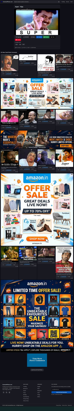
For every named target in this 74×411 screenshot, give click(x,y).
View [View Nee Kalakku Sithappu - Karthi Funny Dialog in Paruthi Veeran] (3, 170)
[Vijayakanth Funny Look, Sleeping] (64, 115)
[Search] (59, 2)
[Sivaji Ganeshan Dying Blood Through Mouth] (28, 157)
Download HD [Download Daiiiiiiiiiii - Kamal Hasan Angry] (8, 73)
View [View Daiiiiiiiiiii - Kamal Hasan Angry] (3, 73)
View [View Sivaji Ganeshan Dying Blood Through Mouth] (21, 169)
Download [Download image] (26, 37)
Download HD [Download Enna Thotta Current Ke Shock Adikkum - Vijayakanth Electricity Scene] (26, 264)
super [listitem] (17, 44)
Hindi (38, 388)
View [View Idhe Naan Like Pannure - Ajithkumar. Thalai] (3, 264)
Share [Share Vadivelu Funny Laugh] (50, 121)
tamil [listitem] (23, 44)
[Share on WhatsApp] (46, 37)
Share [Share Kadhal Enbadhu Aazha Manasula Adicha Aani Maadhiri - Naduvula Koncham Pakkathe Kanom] (50, 261)
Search (24, 390)
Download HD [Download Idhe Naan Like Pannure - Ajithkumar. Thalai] (8, 264)
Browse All (25, 388)
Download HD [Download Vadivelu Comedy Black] (45, 167)
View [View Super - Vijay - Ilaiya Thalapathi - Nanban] (58, 169)
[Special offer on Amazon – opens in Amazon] (37, 93)
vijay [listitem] (20, 44)
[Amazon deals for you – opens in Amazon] (37, 140)
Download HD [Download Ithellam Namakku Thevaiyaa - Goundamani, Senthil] (63, 69)
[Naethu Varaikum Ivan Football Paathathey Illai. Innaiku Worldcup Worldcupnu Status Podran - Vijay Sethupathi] (64, 260)
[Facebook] (3, 392)
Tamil (71, 1)
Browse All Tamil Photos (37, 369)
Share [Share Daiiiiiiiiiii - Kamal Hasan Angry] (14, 73)
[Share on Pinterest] (18, 40)
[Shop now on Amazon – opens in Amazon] (37, 209)
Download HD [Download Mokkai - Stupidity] (26, 63)
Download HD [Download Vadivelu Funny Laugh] (45, 121)
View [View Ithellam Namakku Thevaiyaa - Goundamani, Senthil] (58, 69)
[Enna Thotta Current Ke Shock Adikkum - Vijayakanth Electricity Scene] (28, 253)
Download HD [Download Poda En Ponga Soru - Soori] (8, 127)
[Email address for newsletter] (61, 389)
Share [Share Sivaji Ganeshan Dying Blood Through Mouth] (32, 169)
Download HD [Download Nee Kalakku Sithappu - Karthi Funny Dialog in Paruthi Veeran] (8, 170)
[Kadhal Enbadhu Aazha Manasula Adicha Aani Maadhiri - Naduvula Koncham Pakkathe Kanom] (46, 252)
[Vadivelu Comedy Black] (46, 157)
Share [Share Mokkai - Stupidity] (32, 63)
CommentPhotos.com (11, 405)
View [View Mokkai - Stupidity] (21, 63)
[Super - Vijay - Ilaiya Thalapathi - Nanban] (64, 158)
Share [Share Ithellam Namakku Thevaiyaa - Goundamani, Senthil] (68, 69)
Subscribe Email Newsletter (61, 392)
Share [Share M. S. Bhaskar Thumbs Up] (32, 126)
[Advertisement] (37, 408)
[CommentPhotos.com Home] (7, 2)
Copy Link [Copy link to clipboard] (18, 37)
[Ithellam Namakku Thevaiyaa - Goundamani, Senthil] (64, 59)
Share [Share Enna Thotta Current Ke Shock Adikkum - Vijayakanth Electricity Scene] (32, 264)
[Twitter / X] (6, 392)
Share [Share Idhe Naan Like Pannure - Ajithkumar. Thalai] (14, 264)
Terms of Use (26, 400)
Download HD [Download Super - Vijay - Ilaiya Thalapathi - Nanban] (63, 169)
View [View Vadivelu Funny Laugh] (39, 121)
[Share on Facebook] (39, 37)
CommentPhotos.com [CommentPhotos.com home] (7, 384)
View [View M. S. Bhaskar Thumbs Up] (21, 126)
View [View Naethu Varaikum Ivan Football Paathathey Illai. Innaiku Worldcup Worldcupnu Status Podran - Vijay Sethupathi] (58, 276)
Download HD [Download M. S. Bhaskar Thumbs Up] (26, 126)
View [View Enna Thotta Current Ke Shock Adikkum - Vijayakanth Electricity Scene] (21, 264)
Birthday (25, 394)
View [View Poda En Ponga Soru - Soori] (3, 127)
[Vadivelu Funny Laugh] (46, 114)
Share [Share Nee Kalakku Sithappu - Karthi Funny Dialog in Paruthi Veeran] (14, 170)
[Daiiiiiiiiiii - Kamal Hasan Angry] (9, 62)
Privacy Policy (26, 398)
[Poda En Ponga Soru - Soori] (9, 117)
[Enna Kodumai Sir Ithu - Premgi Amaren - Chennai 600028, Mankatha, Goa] (46, 62)
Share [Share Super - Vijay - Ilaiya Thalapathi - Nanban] (68, 169)
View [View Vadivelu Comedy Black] (39, 167)
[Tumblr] (9, 392)
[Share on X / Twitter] (52, 37)
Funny (24, 392)
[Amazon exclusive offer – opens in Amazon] (37, 316)
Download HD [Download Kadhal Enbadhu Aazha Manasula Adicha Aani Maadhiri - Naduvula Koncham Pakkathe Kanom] (45, 261)
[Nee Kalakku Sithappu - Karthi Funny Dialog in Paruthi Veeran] (9, 157)
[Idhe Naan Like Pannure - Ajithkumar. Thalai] (9, 254)
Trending (63, 1)
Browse (67, 1)
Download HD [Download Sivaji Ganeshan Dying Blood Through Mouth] (26, 169)
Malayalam (39, 390)
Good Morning (26, 396)
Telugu (38, 394)
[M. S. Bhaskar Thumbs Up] (28, 116)
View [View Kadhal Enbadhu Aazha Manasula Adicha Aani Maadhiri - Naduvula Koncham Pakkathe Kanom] (39, 261)
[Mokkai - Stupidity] (28, 57)
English (38, 386)
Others (38, 396)
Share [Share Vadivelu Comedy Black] (50, 167)
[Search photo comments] (35, 2)
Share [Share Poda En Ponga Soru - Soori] (14, 127)
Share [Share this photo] (33, 37)
